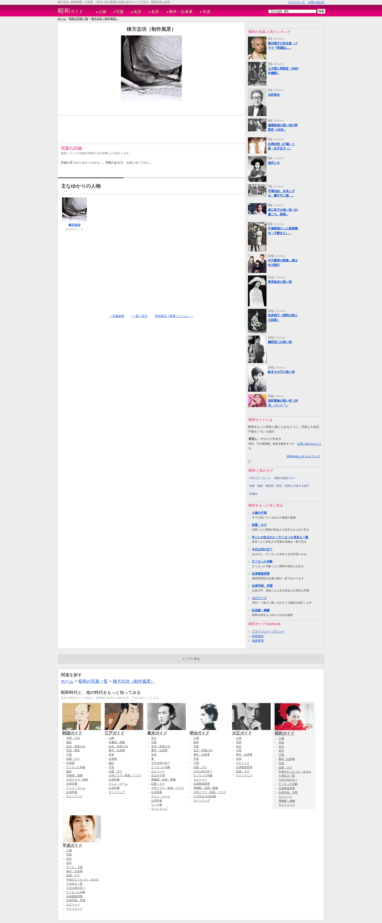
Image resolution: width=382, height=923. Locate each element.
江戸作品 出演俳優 (204, 796)
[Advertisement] (151, 128)
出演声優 (71, 792)
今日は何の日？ (262, 549)
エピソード (259, 598)
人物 (102, 12)
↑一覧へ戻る (139, 316)
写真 (120, 12)
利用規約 (258, 636)
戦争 (196, 742)
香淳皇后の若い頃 (280, 282)
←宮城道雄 (116, 316)
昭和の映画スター (285, 478)
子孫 (69, 754)
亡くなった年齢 (262, 561)
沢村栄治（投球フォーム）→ (174, 316)
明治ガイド (209, 730)
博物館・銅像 (287, 800)
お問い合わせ (316, 1)
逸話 (69, 771)
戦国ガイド (81, 730)
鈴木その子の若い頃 (281, 372)
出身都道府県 (261, 573)
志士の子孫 (158, 775)
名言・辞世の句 (75, 746)
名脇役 (253, 493)
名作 (155, 12)
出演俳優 (71, 783)
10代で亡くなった (260, 478)
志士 (154, 737)
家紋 (69, 742)
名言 (138, 12)
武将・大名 (73, 737)
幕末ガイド (166, 730)
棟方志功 (74, 225)
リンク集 (156, 804)
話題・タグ (259, 525)
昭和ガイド (294, 731)
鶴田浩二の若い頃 (280, 342)
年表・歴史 (73, 750)
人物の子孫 (259, 512)
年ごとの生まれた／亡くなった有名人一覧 (280, 537)
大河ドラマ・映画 (77, 779)
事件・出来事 (181, 12)
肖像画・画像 (74, 775)
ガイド (70, 11)
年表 (207, 12)
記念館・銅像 (261, 610)
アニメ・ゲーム (75, 787)
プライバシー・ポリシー (268, 631)
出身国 (70, 762)
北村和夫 (274, 95)
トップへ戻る (191, 658)
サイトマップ (296, 1)
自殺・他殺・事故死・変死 (265, 485)
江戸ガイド (124, 730)
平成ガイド (81, 843)
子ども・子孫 (74, 867)
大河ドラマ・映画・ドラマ (125, 775)
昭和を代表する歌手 (297, 485)
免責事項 (258, 640)
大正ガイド (251, 730)
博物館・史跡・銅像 (163, 779)
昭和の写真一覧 (78, 18)
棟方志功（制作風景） (105, 18)
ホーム (62, 18)
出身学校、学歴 (262, 585)
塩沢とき (274, 163)
